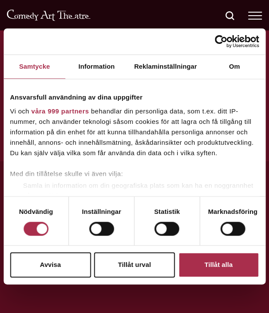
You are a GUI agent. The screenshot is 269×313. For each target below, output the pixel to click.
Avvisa (50, 265)
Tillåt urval (134, 265)
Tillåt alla (218, 265)
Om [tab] (234, 66)
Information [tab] (96, 66)
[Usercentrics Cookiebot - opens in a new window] (221, 41)
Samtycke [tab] (34, 66)
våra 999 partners (60, 111)
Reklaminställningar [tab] (165, 66)
